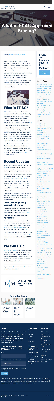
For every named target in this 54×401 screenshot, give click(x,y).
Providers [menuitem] (30, 339)
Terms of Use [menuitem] (49, 395)
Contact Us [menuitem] (31, 341)
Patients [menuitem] (30, 336)
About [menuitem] (29, 332)
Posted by (14, 54)
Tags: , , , (17, 268)
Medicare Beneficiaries (13, 267)
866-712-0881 (47, 2)
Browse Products (44, 72)
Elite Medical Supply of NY (17, 54)
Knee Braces (24, 267)
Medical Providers (13, 269)
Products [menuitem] (30, 334)
